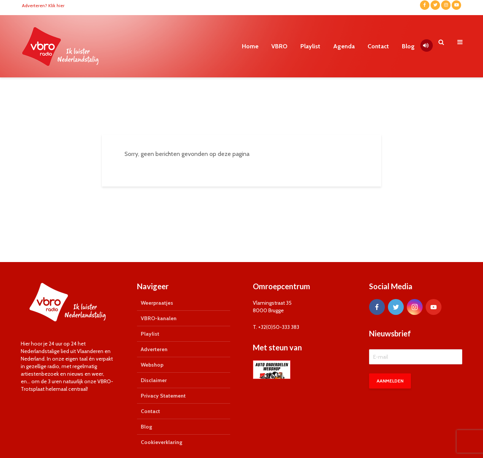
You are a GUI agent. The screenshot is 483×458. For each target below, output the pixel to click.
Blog (408, 46)
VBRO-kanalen (159, 318)
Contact (378, 46)
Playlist (310, 46)
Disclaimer (154, 380)
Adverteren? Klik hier (43, 5)
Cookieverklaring (161, 442)
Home (250, 46)
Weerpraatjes (157, 302)
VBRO (279, 46)
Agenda (344, 46)
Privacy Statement (163, 395)
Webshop (152, 364)
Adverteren (154, 349)
